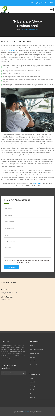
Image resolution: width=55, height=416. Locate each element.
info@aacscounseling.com (9, 293)
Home (18, 29)
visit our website (37, 183)
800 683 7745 (5, 300)
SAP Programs (10, 50)
